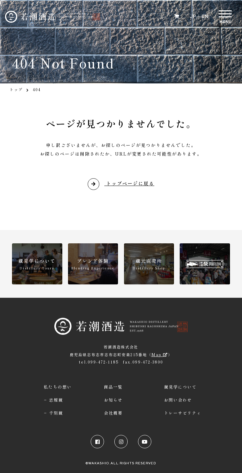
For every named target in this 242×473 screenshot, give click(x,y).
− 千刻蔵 (53, 413)
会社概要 (113, 413)
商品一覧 (113, 387)
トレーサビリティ (182, 413)
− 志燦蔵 (53, 400)
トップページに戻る (121, 183)
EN (204, 16)
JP (192, 16)
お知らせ (113, 400)
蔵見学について (180, 387)
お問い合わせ (178, 400)
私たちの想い (58, 387)
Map (159, 354)
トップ (16, 89)
